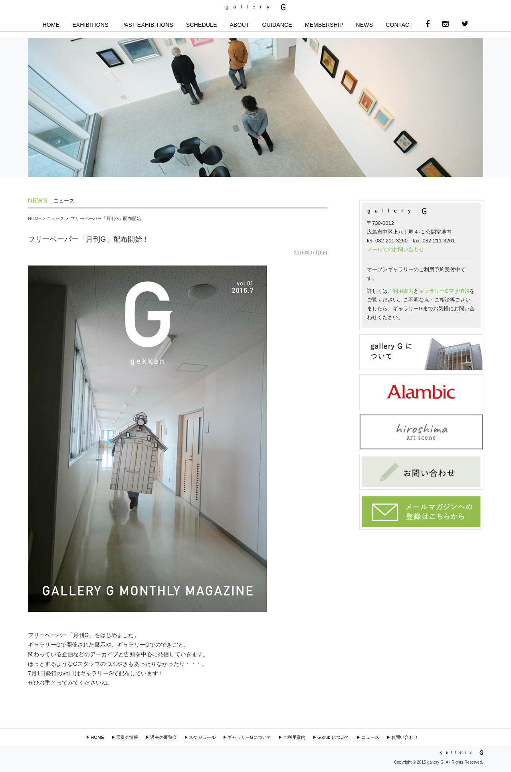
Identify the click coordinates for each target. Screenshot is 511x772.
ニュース (56, 218)
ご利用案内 (401, 291)
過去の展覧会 (163, 737)
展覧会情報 (127, 737)
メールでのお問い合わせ (395, 249)
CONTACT (399, 25)
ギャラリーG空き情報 (444, 291)
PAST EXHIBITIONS (147, 25)
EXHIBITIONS (90, 25)
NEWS (364, 25)
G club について (333, 737)
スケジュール (202, 737)
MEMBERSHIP (324, 25)
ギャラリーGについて (249, 737)
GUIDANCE (277, 25)
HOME (51, 25)
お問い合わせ (404, 737)
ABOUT (240, 25)
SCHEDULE (201, 25)
